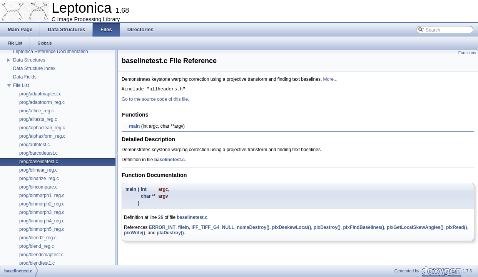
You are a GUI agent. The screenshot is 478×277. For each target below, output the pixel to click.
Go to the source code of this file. (155, 100)
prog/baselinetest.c (38, 161)
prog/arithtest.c (34, 144)
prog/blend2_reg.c (38, 237)
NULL (228, 228)
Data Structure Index (34, 68)
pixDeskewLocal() (291, 228)
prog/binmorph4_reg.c (41, 221)
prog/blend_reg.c (36, 246)
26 (160, 218)
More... (330, 79)
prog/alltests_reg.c (38, 119)
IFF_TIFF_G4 (205, 228)
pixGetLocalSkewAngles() (415, 228)
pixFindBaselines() (363, 228)
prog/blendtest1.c (37, 263)
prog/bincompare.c (38, 187)
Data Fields (25, 77)
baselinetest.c (169, 161)
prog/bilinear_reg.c (38, 170)
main (134, 127)
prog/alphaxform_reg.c (42, 136)
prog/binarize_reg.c (39, 178)
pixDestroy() (327, 228)
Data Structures (29, 60)
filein (183, 228)
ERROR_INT (162, 228)
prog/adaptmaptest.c (40, 94)
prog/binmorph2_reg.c (41, 204)
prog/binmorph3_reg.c (41, 212)
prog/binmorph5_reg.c (41, 229)
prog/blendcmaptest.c (41, 254)
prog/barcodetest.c (38, 153)
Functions (467, 52)
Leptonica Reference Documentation (50, 51)
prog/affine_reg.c (36, 110)
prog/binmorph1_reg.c (41, 195)
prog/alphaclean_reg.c (42, 127)
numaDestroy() (253, 228)
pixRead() (456, 228)
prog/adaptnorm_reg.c (42, 102)
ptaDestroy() (170, 234)
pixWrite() (134, 234)
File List (21, 85)
